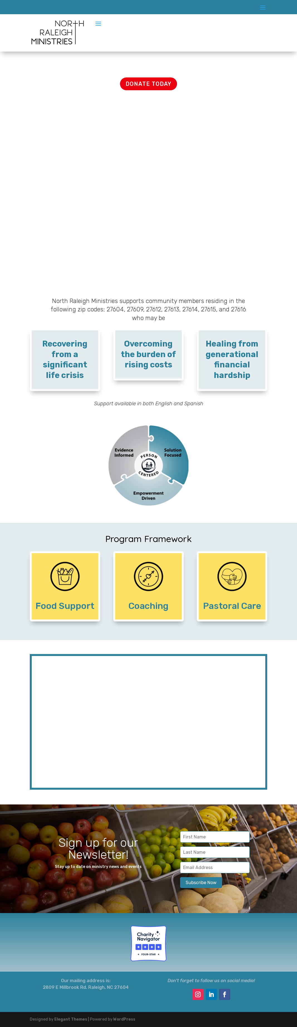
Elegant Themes (70, 1019)
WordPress (124, 1019)
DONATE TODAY (148, 83)
